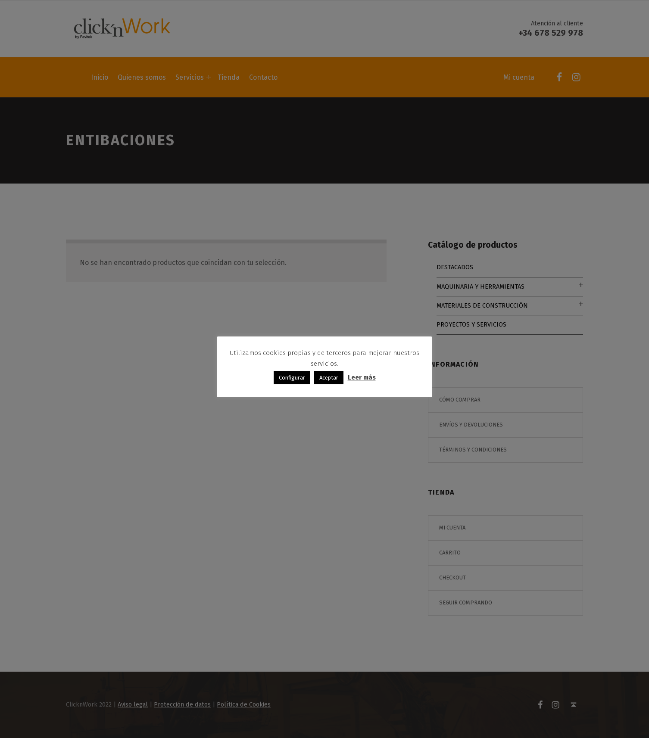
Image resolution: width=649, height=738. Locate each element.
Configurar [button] (292, 377)
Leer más (362, 377)
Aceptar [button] (328, 377)
